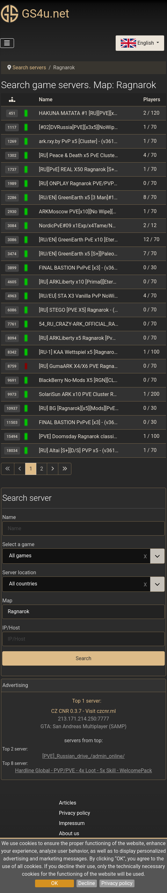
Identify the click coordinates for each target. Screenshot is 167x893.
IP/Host (11, 628)
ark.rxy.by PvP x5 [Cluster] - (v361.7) (79, 141)
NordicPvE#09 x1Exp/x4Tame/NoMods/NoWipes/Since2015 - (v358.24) (79, 226)
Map (7, 601)
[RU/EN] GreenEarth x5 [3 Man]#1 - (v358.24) (79, 198)
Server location (19, 572)
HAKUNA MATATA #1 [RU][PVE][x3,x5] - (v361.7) (79, 113)
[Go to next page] (52, 469)
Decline (86, 883)
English (138, 43)
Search (83, 658)
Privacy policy (117, 883)
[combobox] (83, 556)
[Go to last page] (64, 469)
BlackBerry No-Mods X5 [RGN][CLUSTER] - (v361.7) (79, 380)
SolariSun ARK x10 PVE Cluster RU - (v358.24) (79, 394)
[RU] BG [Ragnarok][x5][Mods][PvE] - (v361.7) (79, 408)
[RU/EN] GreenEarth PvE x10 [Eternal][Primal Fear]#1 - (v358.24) (79, 240)
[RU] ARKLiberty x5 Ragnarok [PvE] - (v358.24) (79, 338)
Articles (67, 803)
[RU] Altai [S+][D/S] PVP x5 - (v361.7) (79, 450)
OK (54, 883)
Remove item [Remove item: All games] (145, 556)
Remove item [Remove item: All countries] (145, 584)
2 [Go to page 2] (41, 469)
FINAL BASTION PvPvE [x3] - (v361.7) (79, 268)
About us (69, 833)
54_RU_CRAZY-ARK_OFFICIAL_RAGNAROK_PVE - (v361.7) (79, 324)
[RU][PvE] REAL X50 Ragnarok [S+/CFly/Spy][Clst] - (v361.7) (79, 169)
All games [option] (76, 556)
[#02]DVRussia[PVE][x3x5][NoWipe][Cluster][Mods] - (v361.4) (79, 127)
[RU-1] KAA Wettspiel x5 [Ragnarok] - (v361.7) (79, 352)
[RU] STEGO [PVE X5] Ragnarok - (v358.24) (79, 310)
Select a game (18, 544)
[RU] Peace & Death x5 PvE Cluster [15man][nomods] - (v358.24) (79, 155)
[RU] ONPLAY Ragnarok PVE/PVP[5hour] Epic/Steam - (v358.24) (79, 183)
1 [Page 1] (30, 469)
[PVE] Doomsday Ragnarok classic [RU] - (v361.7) (79, 436)
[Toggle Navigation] (7, 43)
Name (9, 517)
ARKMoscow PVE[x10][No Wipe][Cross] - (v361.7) (79, 212)
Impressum (72, 823)
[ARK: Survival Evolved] (33, 113)
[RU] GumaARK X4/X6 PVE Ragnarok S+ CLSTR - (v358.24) (79, 366)
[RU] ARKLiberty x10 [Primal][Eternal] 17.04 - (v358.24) (79, 282)
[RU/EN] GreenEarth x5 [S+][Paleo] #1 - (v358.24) (79, 254)
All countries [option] (76, 584)
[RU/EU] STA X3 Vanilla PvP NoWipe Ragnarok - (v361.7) (79, 296)
